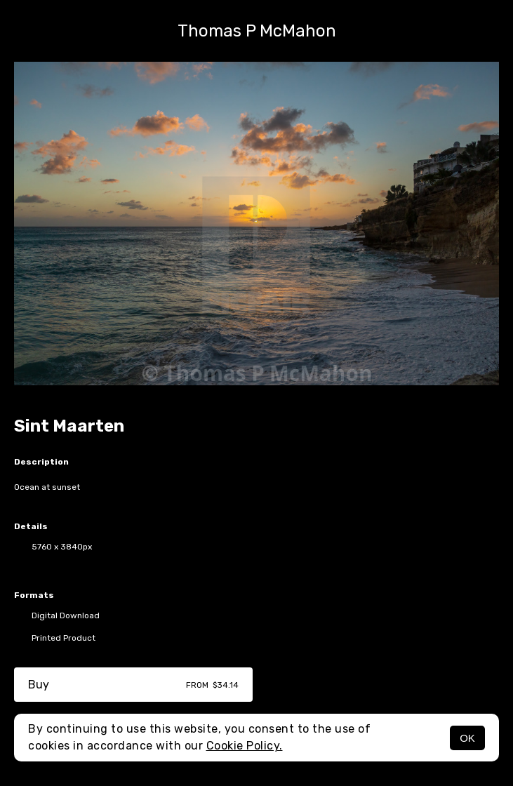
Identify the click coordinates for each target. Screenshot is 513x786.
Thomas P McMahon (257, 31)
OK (467, 738)
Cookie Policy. (244, 745)
